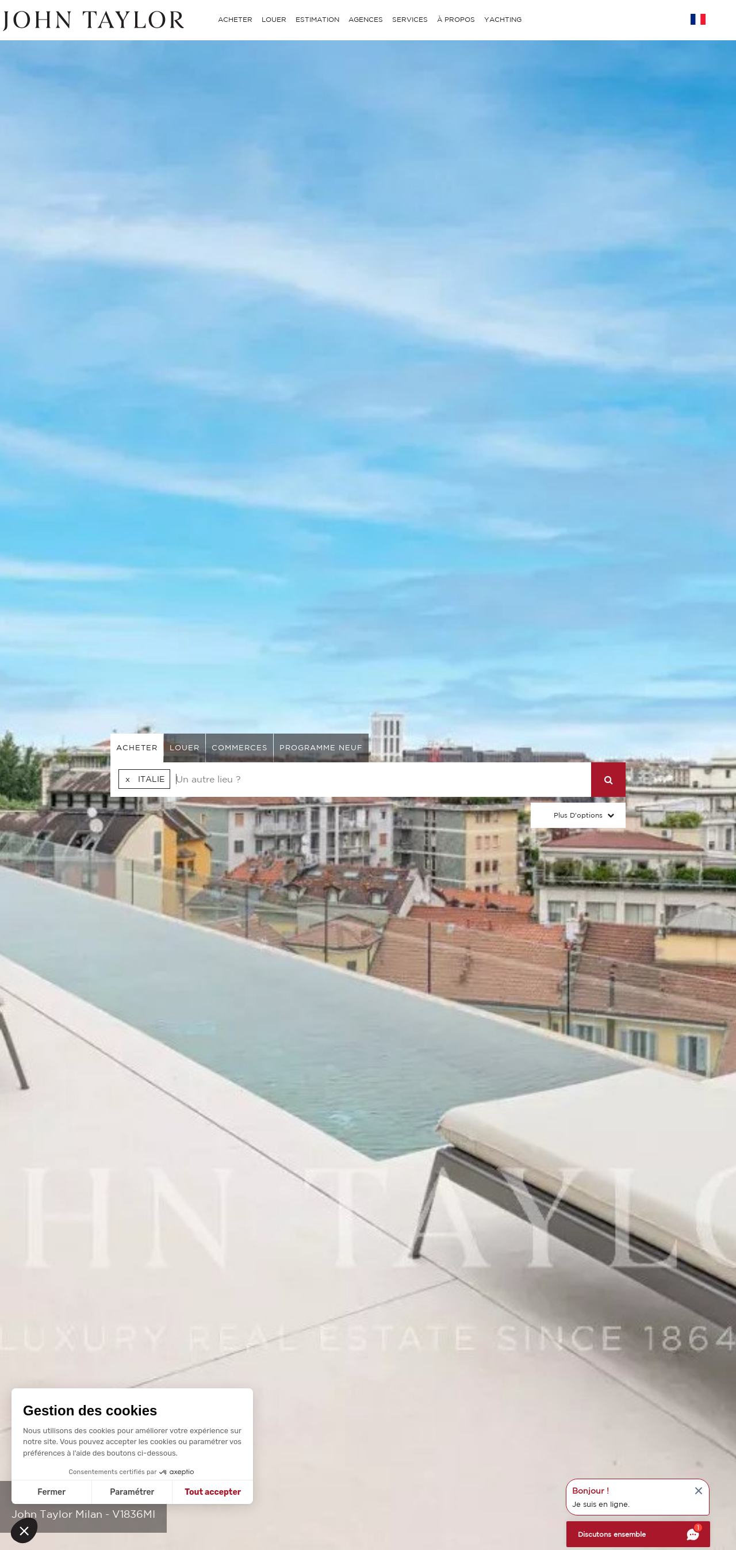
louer (185, 747)
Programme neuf (321, 747)
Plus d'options (578, 815)
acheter (137, 747)
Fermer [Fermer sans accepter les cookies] (51, 1492)
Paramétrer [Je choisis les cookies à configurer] (132, 1492)
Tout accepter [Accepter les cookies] (213, 1492)
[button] (24, 1530)
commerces (239, 747)
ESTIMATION (317, 19)
